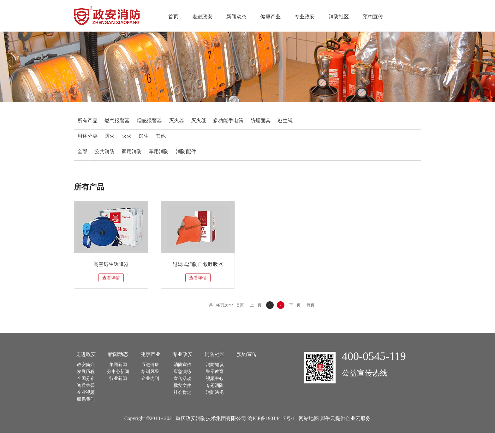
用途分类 (87, 136)
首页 (173, 16)
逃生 (144, 136)
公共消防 (104, 151)
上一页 (255, 305)
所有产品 (87, 120)
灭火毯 (198, 120)
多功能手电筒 (228, 120)
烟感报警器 (149, 120)
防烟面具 (260, 120)
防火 (109, 136)
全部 (82, 151)
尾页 (310, 305)
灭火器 (176, 120)
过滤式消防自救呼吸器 (198, 264)
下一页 (295, 305)
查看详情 (111, 277)
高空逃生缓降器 (111, 264)
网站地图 (307, 418)
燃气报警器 (117, 120)
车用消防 (159, 151)
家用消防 (132, 151)
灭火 (127, 136)
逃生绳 (285, 120)
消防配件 (186, 151)
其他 (161, 136)
